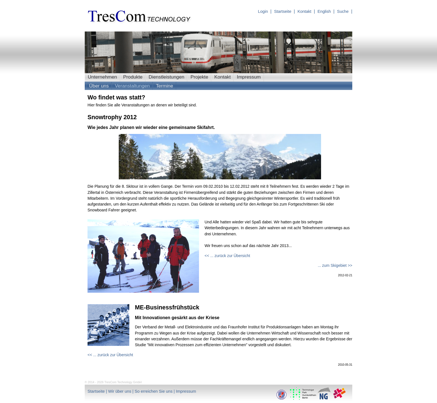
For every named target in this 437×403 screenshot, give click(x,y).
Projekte (199, 77)
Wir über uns (120, 391)
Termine (164, 86)
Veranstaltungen (132, 86)
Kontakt (304, 11)
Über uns (99, 86)
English (324, 11)
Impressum (249, 77)
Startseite (283, 11)
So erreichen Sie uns (154, 391)
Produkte (132, 77)
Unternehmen (102, 77)
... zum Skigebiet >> (335, 265)
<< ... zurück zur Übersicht (227, 255)
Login (263, 11)
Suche (343, 11)
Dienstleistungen (166, 77)
